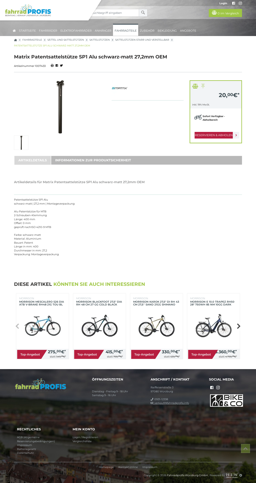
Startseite (27, 30)
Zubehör (147, 30)
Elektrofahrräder (76, 30)
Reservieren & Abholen (212, 135)
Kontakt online (128, 467)
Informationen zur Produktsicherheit (93, 160)
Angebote (188, 30)
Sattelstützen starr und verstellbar (142, 39)
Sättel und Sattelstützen (65, 39)
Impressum (24, 445)
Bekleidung (167, 30)
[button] (238, 326)
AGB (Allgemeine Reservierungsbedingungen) (36, 439)
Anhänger (103, 30)
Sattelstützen (99, 39)
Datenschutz (25, 452)
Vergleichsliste (82, 441)
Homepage (106, 467)
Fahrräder (48, 30)
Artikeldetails (32, 160)
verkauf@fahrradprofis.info (170, 403)
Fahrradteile (126, 30)
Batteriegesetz (26, 449)
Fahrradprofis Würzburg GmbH (187, 475)
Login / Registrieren (85, 437)
